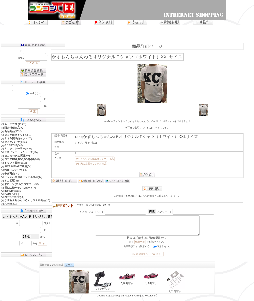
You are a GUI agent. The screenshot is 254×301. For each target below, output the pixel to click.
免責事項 (140, 245)
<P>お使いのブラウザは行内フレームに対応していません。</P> (127, 285)
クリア (69, 268)
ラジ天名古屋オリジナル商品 (91, 163)
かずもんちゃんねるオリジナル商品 (95, 158)
